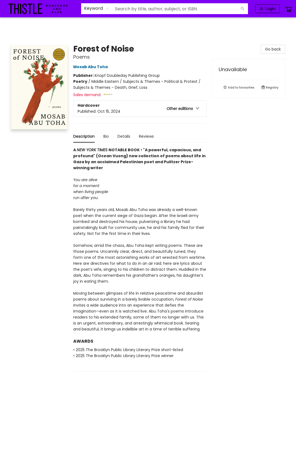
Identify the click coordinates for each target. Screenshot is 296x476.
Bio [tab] (106, 136)
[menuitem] (8, 23)
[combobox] (96, 8)
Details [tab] (123, 136)
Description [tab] (84, 136)
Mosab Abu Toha (91, 67)
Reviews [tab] (146, 136)
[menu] (148, 23)
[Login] (267, 8)
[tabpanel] (139, 259)
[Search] (242, 8)
